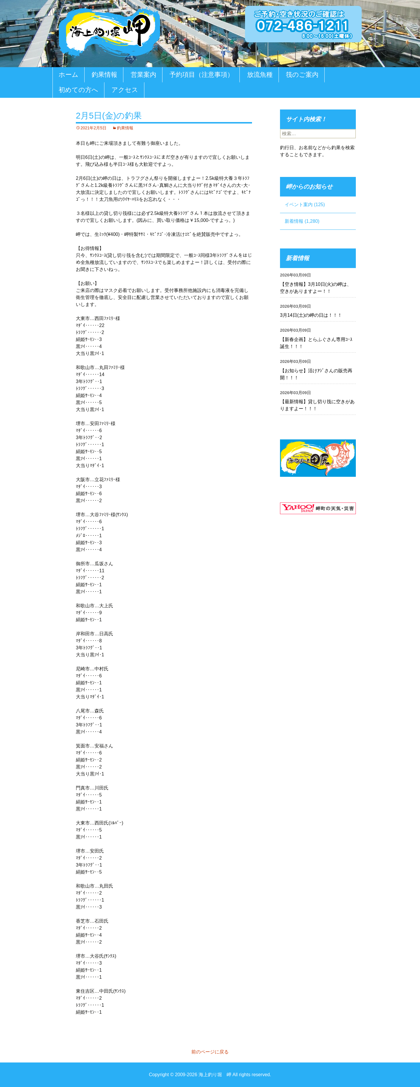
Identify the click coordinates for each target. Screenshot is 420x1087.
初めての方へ (78, 89)
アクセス (124, 89)
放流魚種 (260, 74)
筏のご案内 (302, 74)
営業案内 (143, 74)
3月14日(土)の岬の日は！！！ (311, 315)
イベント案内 (299, 204)
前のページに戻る (210, 1051)
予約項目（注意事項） (201, 74)
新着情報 (294, 221)
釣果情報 (104, 74)
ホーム (68, 74)
